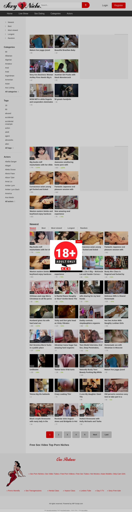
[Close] (79, 241)
